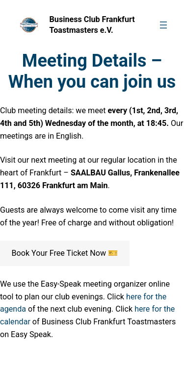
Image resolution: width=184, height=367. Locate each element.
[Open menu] (163, 25)
